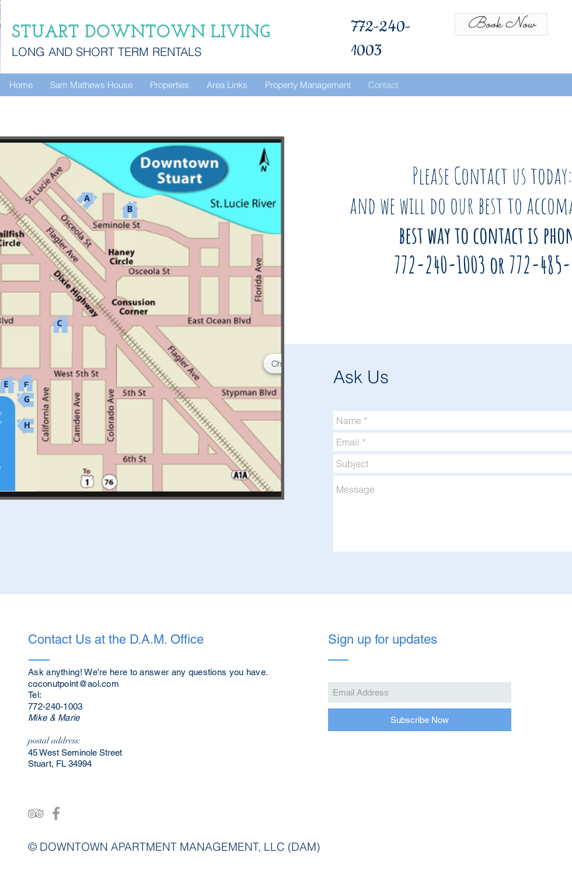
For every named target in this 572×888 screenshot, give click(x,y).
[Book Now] (501, 24)
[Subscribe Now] (419, 719)
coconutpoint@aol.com (73, 684)
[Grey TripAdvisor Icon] (35, 813)
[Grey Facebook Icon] (56, 813)
